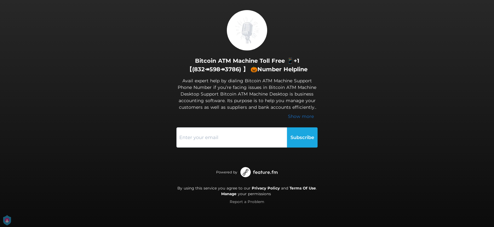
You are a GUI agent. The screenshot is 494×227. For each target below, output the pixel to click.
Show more (301, 116)
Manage (229, 193)
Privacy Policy (266, 188)
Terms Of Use (303, 188)
